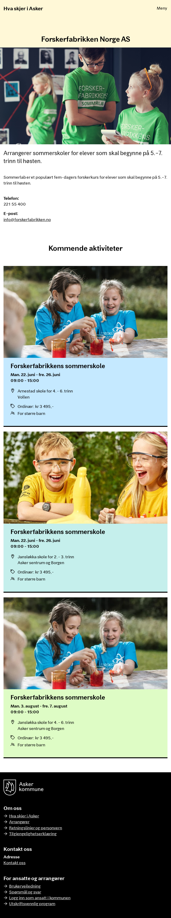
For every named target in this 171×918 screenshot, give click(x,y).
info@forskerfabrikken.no (27, 219)
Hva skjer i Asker (23, 8)
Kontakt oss (15, 862)
